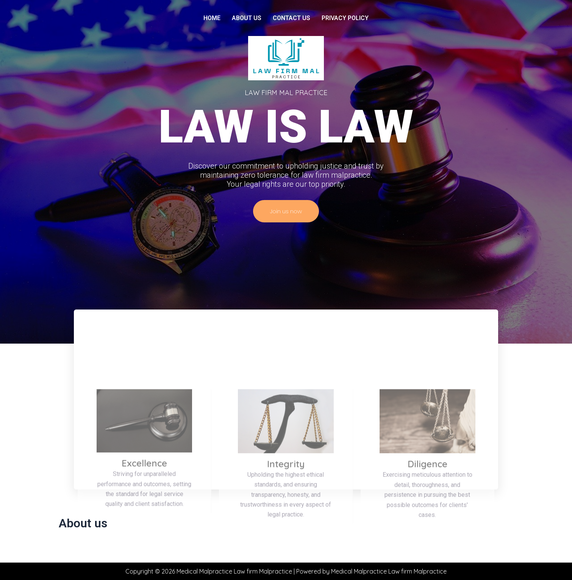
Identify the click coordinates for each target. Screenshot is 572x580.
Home (211, 18)
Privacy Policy (345, 18)
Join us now (286, 211)
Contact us (291, 18)
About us (246, 18)
